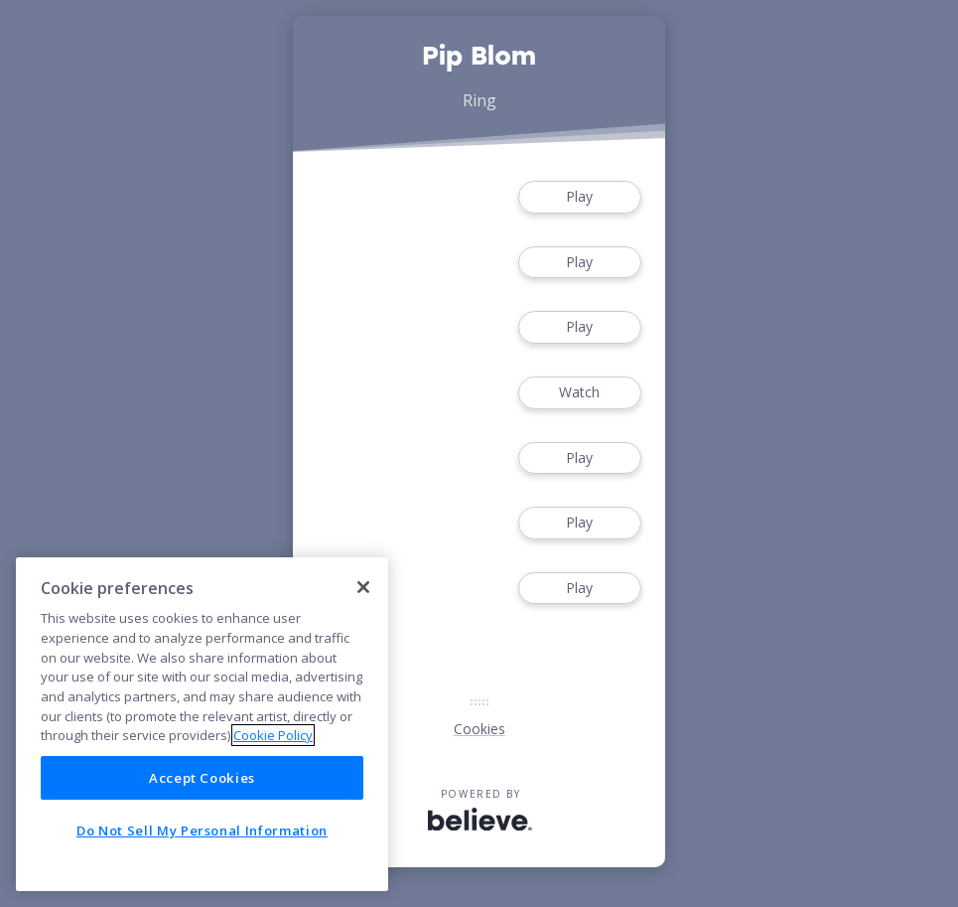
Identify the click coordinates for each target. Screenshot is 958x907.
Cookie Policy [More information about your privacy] (273, 735)
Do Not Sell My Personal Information (202, 830)
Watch (579, 393)
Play (579, 197)
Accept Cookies (202, 778)
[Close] (363, 587)
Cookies (479, 728)
